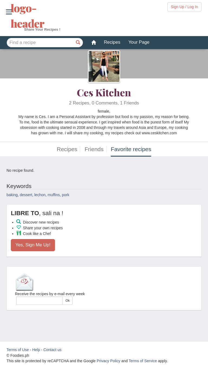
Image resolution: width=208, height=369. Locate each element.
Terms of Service (143, 361)
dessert (26, 195)
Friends (93, 149)
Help (36, 350)
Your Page (139, 42)
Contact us (52, 350)
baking (12, 195)
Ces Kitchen (104, 92)
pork (65, 195)
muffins (54, 195)
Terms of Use (17, 350)
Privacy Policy (108, 361)
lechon (40, 195)
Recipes (112, 42)
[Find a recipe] (78, 42)
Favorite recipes (131, 149)
